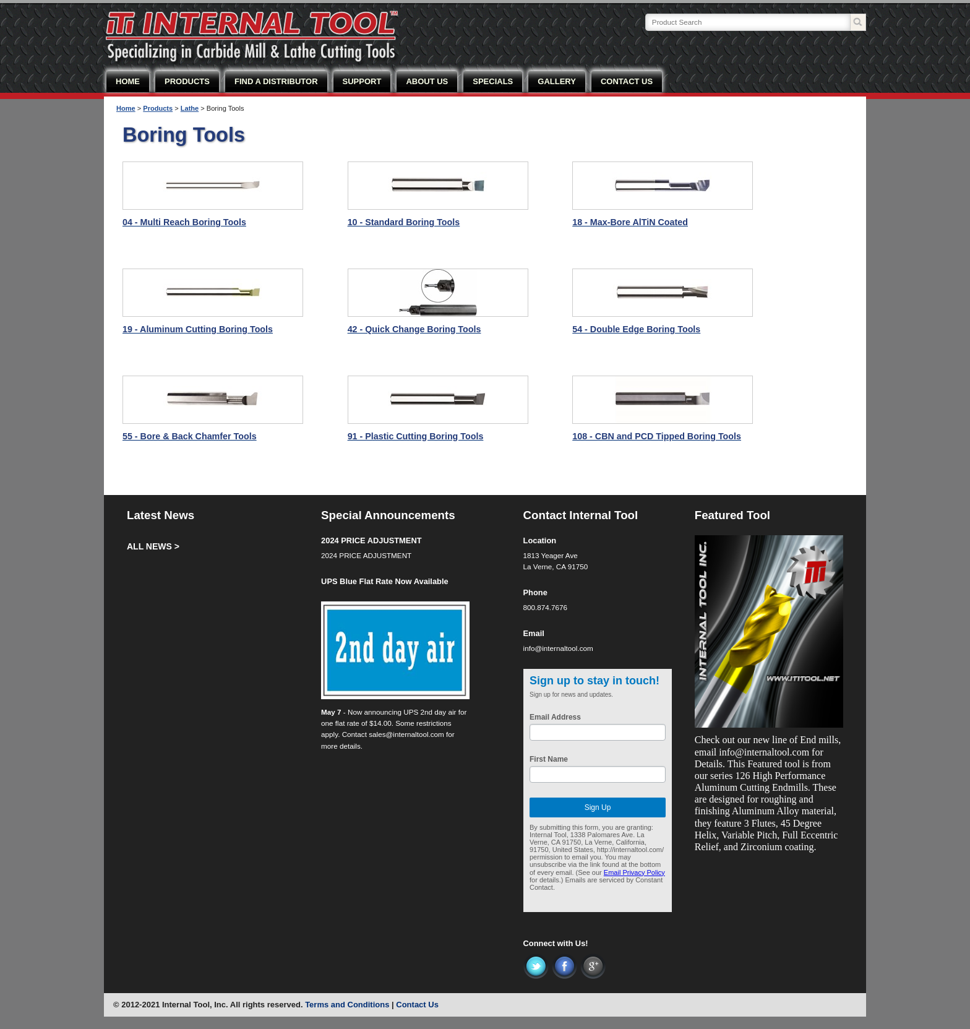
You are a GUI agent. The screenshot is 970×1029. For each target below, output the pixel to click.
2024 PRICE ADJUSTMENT (371, 540)
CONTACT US (627, 81)
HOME (128, 81)
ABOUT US (427, 81)
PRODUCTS (187, 81)
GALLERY (557, 81)
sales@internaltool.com (406, 734)
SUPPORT (362, 81)
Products (158, 108)
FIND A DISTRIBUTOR (276, 81)
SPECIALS (493, 81)
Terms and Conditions (347, 1004)
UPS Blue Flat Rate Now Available (385, 581)
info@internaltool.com (558, 648)
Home (125, 108)
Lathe (190, 108)
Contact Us (417, 1004)
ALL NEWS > (153, 546)
